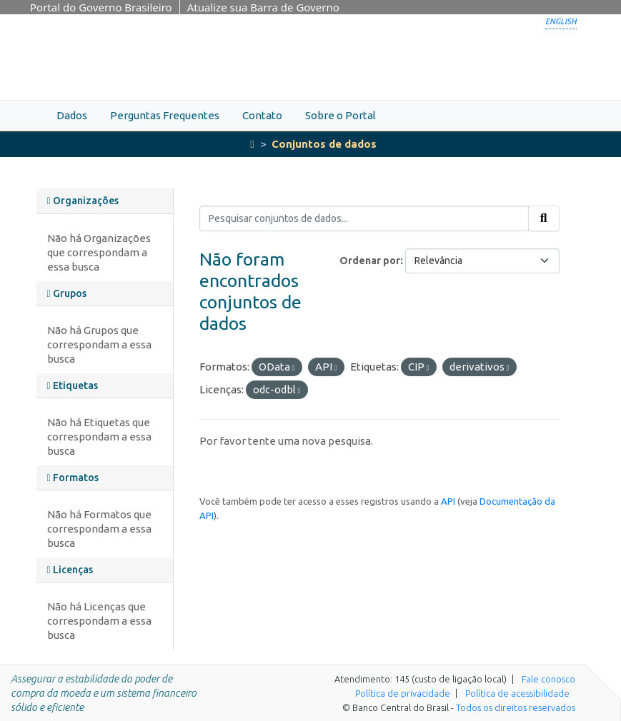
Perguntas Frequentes (164, 115)
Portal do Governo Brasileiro (101, 7)
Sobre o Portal (340, 115)
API (448, 501)
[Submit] (544, 218)
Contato (262, 115)
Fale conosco (548, 679)
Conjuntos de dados (324, 144)
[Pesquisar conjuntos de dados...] (364, 218)
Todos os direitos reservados (515, 707)
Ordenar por (369, 260)
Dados (71, 115)
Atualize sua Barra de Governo (263, 7)
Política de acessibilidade (517, 693)
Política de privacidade (402, 693)
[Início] (252, 144)
